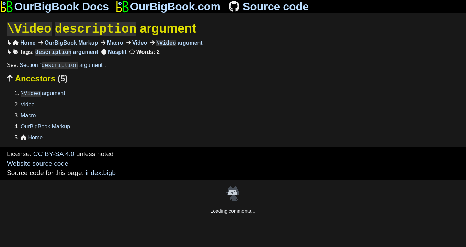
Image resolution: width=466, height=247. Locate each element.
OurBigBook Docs (54, 6)
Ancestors (37, 77)
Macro (114, 42)
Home (24, 42)
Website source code (37, 162)
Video (139, 42)
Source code (268, 6)
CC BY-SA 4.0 (54, 153)
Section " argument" (62, 65)
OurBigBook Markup (70, 42)
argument (101, 29)
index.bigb (100, 172)
